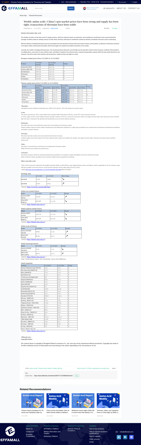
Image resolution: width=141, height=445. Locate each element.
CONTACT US (134, 8)
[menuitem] (136, 2)
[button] (123, 2)
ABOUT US (121, 8)
